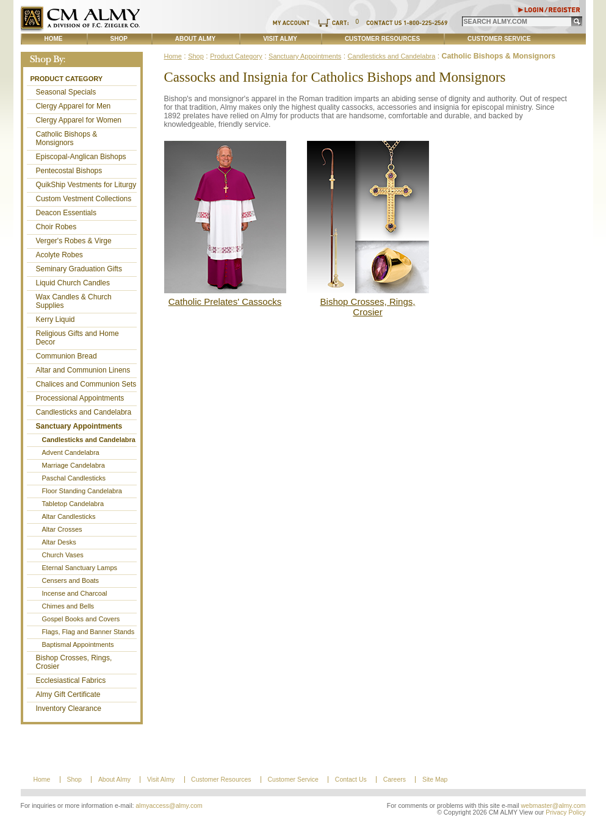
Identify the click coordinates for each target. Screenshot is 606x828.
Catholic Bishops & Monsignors (67, 138)
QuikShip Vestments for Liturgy (86, 184)
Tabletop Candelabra (73, 503)
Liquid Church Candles (73, 283)
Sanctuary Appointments (79, 426)
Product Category (67, 78)
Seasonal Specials (66, 92)
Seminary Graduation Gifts (79, 269)
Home (54, 38)
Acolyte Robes (59, 255)
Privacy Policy (565, 812)
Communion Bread (66, 356)
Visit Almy (280, 38)
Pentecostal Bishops (69, 170)
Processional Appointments (80, 398)
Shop (119, 38)
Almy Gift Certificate (68, 694)
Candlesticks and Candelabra (84, 412)
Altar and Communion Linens (83, 370)
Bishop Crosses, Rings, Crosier (74, 662)
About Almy (195, 38)
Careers (394, 779)
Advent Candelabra (70, 452)
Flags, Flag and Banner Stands (88, 631)
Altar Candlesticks (69, 516)
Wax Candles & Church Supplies (74, 301)
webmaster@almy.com (553, 805)
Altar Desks (59, 542)
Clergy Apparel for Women (79, 120)
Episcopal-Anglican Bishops (81, 156)
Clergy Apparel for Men (73, 106)
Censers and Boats (70, 580)
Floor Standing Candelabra (82, 490)
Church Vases (63, 555)
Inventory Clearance (68, 708)
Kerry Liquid (55, 319)
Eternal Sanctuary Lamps (80, 567)
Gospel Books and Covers (81, 619)
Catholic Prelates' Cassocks (224, 301)
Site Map (434, 779)
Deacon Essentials (66, 213)
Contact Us (351, 779)
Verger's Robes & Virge (74, 241)
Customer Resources (382, 38)
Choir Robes (56, 227)
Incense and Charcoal (74, 593)
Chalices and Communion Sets (86, 384)
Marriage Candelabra (73, 465)
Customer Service (499, 38)
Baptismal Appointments (78, 644)
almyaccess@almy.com (169, 805)
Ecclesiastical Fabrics (71, 680)
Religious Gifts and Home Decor (77, 337)
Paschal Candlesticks (74, 478)
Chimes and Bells (68, 606)
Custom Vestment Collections (84, 199)
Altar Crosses (62, 529)
